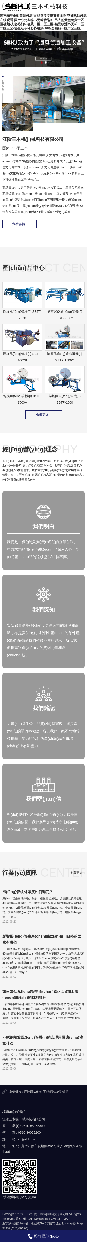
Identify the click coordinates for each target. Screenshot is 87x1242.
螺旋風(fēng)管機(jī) (43, 1223)
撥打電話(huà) (43, 1236)
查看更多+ (43, 415)
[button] (41, 62)
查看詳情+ (19, 224)
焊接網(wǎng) (33, 1091)
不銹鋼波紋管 (52, 1091)
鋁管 (65, 1091)
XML (53, 1218)
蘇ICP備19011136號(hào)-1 (33, 1218)
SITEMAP (63, 1218)
